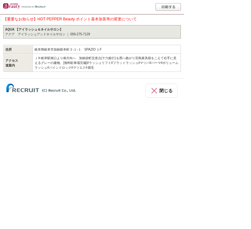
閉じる (166, 90)
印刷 (168, 7)
